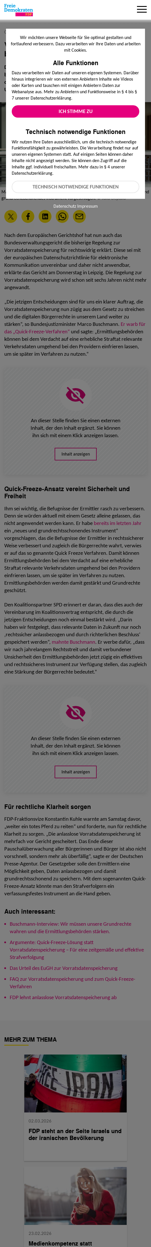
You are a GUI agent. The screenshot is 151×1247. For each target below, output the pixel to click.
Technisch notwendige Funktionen (76, 187)
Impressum (87, 206)
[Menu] (142, 10)
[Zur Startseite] (18, 10)
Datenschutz (64, 206)
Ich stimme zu (76, 111)
